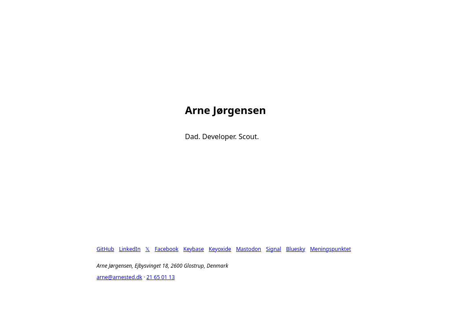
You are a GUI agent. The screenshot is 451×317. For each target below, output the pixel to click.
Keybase (193, 249)
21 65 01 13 (160, 277)
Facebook (166, 249)
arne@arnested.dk (119, 277)
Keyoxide (220, 249)
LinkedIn (129, 249)
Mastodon (248, 249)
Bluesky (295, 249)
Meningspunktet (330, 249)
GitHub (105, 249)
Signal (273, 249)
